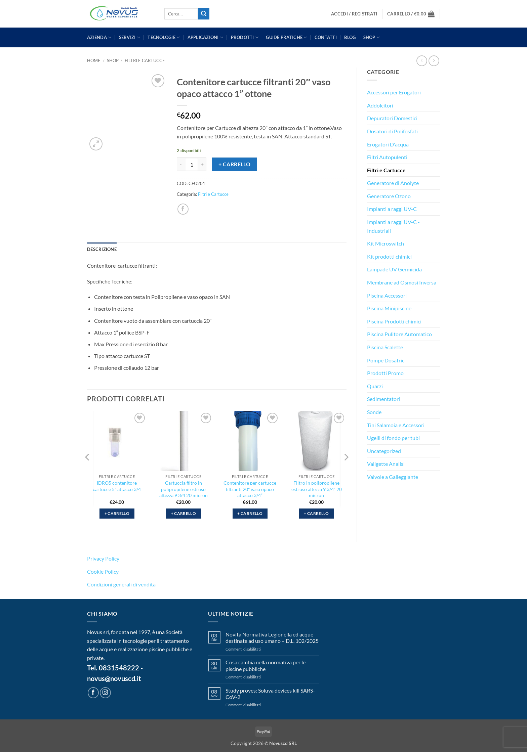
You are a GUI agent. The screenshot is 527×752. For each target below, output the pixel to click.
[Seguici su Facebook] (93, 692)
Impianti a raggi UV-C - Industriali (393, 226)
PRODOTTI (245, 37)
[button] (354, 14)
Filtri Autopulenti (387, 157)
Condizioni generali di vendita (121, 584)
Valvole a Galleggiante (392, 477)
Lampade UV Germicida (394, 269)
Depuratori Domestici (392, 118)
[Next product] (421, 60)
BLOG (350, 37)
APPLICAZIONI (206, 37)
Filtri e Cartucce (145, 60)
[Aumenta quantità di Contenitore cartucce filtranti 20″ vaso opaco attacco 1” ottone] (202, 164)
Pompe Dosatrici (386, 360)
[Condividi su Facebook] (183, 209)
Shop (371, 37)
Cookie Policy (103, 571)
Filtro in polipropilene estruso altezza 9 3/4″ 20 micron (316, 489)
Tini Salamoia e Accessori (395, 425)
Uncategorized (384, 451)
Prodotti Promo (385, 373)
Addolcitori (380, 105)
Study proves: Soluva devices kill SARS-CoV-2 (270, 693)
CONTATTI (326, 37)
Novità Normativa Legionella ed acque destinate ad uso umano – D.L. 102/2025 (272, 637)
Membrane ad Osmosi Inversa (401, 282)
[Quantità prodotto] (191, 164)
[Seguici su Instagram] (105, 692)
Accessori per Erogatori (394, 92)
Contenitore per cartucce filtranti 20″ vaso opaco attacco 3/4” (250, 489)
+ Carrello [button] (117, 513)
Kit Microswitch (385, 243)
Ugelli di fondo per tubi (393, 438)
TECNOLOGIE (164, 37)
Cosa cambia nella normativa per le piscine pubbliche (266, 665)
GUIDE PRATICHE (286, 37)
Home (93, 60)
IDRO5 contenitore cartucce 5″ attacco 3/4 (117, 486)
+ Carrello (234, 164)
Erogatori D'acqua (388, 144)
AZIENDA (99, 37)
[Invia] (203, 13)
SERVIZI (129, 37)
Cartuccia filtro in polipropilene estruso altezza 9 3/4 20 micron (183, 489)
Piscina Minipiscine (389, 308)
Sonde (374, 412)
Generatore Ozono (389, 196)
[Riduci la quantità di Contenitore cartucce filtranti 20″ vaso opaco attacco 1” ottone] (181, 164)
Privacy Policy (103, 558)
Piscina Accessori (387, 295)
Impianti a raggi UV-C (392, 209)
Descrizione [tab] (102, 249)
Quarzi (375, 386)
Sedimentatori (383, 399)
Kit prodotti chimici (389, 256)
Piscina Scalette (385, 347)
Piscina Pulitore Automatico (399, 334)
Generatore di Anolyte (393, 183)
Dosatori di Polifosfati (392, 131)
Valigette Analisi (386, 463)
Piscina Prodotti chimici (394, 321)
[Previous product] (434, 60)
